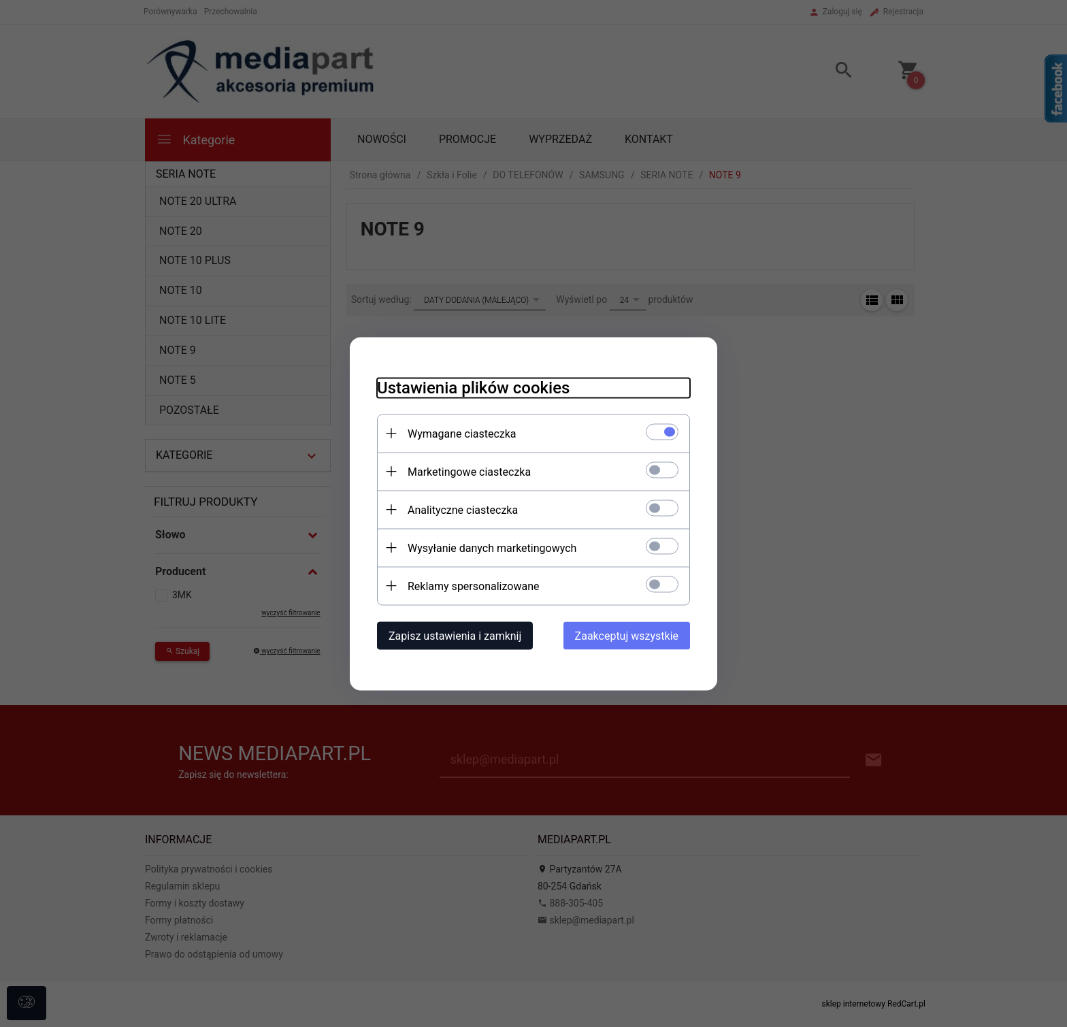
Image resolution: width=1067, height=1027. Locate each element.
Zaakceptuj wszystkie (626, 635)
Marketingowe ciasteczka (469, 471)
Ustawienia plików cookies (473, 387)
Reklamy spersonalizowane (473, 585)
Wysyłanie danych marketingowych (492, 547)
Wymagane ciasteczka (462, 433)
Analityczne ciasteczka (463, 509)
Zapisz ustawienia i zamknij (455, 635)
